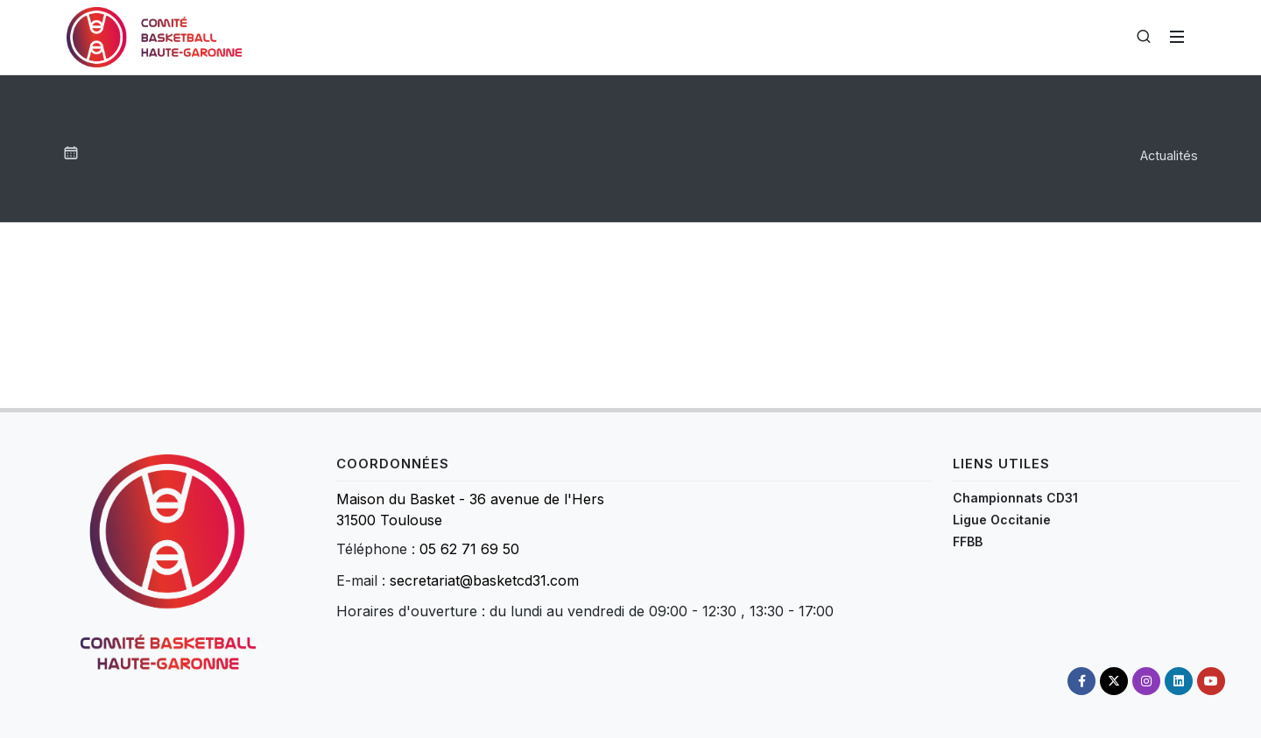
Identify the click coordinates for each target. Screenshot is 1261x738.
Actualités (1169, 155)
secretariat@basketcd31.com (484, 580)
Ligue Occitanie (1002, 519)
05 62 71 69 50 (469, 549)
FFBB (968, 541)
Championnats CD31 (1015, 497)
